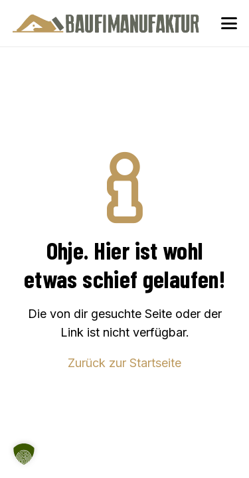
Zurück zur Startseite (124, 363)
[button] (229, 23)
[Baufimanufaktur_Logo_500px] (106, 23)
